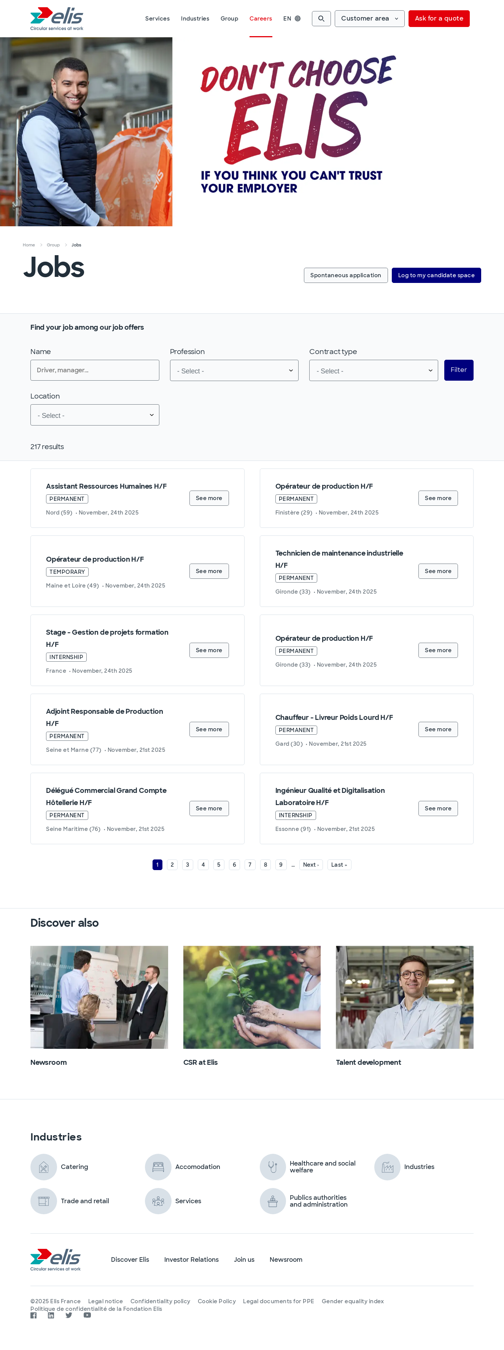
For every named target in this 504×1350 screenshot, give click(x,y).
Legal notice (106, 1301)
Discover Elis (130, 1260)
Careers (261, 18)
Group (229, 18)
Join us (244, 1260)
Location (45, 396)
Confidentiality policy (161, 1301)
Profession (187, 351)
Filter (459, 370)
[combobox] (234, 370)
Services (157, 18)
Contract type (333, 351)
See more (209, 498)
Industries (195, 18)
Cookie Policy (218, 1301)
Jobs (76, 245)
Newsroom (286, 1260)
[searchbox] (219, 370)
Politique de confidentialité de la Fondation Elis (96, 1308)
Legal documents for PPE (280, 1301)
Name (40, 351)
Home (29, 245)
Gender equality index (355, 1301)
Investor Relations (191, 1260)
